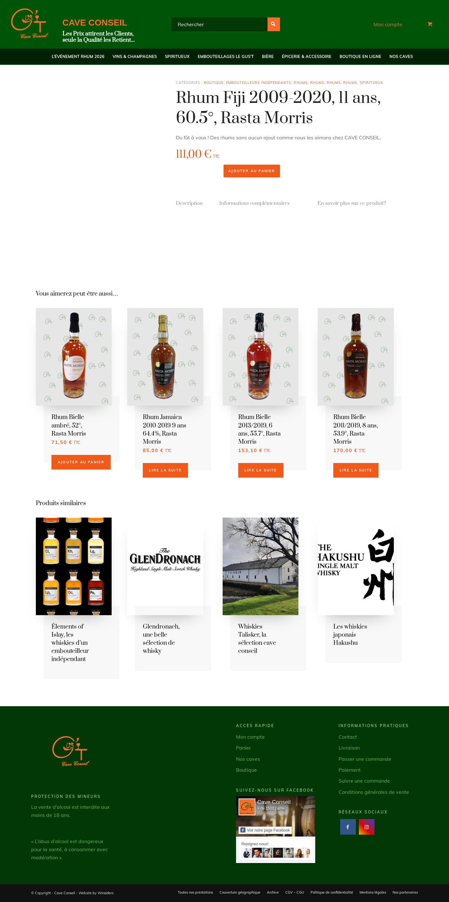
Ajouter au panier (251, 171)
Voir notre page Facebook (265, 829)
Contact (348, 737)
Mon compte (388, 24)
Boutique (214, 82)
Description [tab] (189, 203)
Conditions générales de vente (374, 792)
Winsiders (105, 893)
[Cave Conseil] (29, 24)
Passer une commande (365, 759)
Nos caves (248, 759)
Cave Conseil (274, 802)
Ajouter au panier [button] (81, 462)
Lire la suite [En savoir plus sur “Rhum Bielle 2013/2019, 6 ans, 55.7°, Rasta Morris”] (260, 470)
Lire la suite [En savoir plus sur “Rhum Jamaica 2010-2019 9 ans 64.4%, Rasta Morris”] (165, 470)
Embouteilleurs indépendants (258, 82)
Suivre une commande (364, 781)
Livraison (349, 748)
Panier (243, 748)
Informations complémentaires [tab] (254, 203)
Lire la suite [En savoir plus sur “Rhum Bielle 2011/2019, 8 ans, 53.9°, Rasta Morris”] (356, 470)
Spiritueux (371, 82)
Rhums (301, 82)
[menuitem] (78, 56)
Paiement (350, 770)
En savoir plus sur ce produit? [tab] (351, 203)
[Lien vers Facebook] (347, 827)
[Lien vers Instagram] (366, 827)
